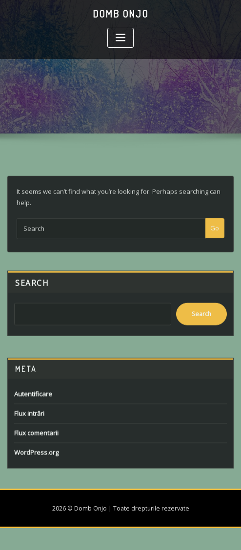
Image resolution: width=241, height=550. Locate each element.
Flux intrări (29, 423)
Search (32, 289)
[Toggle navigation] (120, 38)
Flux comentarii (36, 443)
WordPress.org (36, 462)
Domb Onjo (120, 13)
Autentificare (33, 404)
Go (214, 234)
